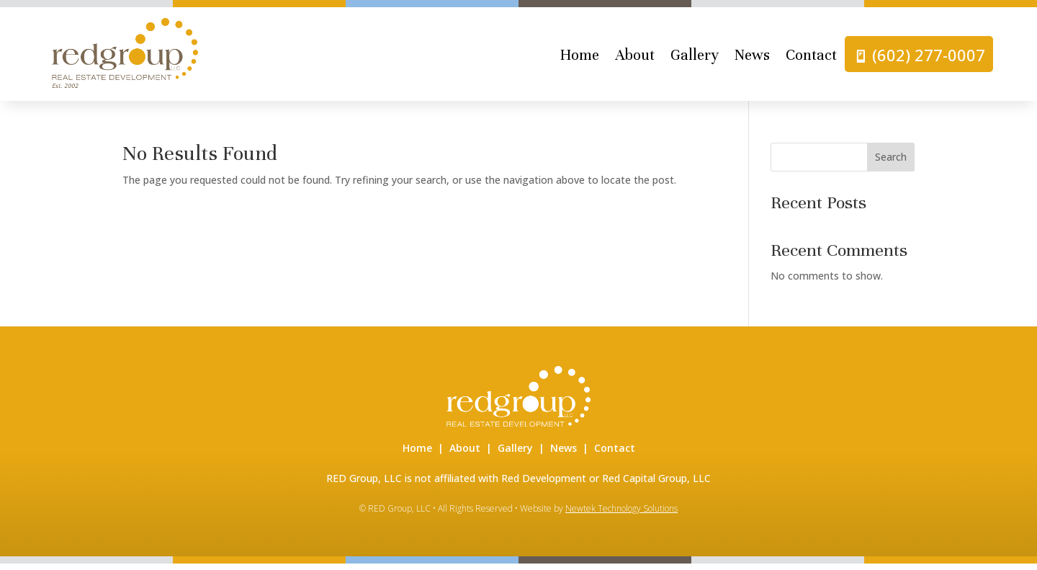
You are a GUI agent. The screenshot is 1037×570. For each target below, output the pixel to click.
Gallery (694, 59)
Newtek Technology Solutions (621, 514)
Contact (811, 59)
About (635, 59)
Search (891, 163)
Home (579, 59)
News (752, 59)
